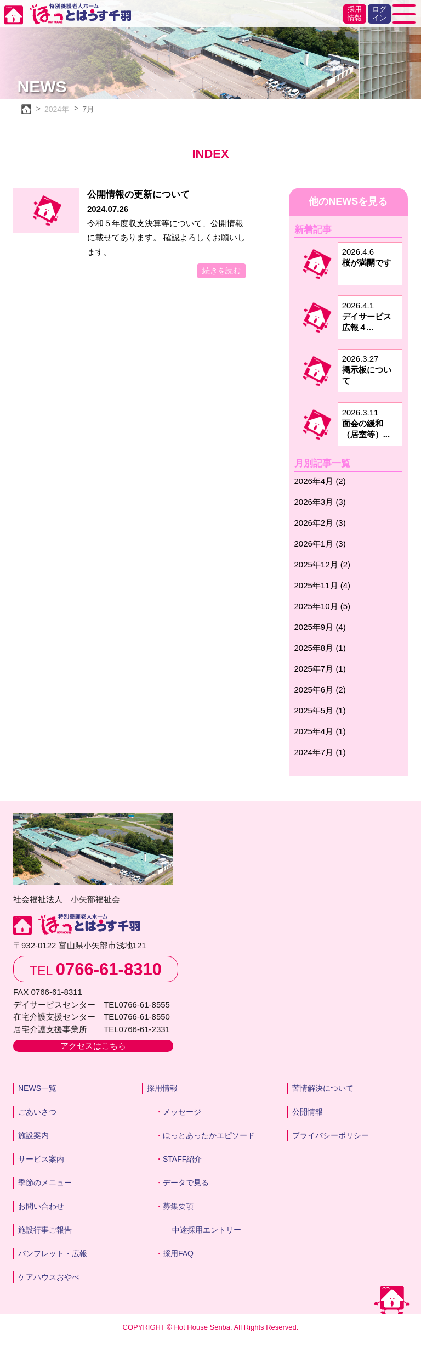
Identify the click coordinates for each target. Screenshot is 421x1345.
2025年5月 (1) (320, 710)
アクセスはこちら (93, 1045)
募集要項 (178, 1206)
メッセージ (182, 1111)
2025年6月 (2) (320, 689)
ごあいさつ (37, 1111)
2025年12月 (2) (322, 564)
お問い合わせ (41, 1206)
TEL (96, 969)
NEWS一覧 (37, 1088)
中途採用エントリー (206, 1229)
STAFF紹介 (182, 1159)
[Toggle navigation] (404, 14)
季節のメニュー (45, 1182)
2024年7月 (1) (320, 752)
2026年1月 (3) (320, 543)
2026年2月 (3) (320, 522)
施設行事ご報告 (45, 1229)
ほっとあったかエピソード (209, 1135)
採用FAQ (178, 1253)
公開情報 (307, 1111)
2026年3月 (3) (320, 502)
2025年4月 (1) (320, 731)
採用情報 (355, 13)
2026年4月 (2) (320, 481)
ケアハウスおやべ (48, 1277)
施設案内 (33, 1135)
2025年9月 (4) (320, 627)
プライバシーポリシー (330, 1135)
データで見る (186, 1182)
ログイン (379, 13)
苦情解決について (323, 1088)
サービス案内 (41, 1159)
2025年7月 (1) (320, 668)
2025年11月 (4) (322, 585)
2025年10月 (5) (322, 606)
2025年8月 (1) (320, 647)
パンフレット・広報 (52, 1253)
